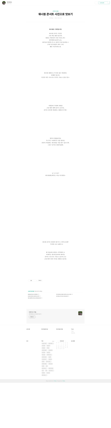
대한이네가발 (51, 413)
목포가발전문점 (51, 388)
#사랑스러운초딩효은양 (45, 388)
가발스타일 (50, 409)
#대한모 (43, 418)
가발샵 (48, 393)
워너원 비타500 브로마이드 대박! (33, 341)
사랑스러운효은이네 (45, 404)
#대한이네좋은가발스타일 (45, 409)
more (53, 386)
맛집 (43, 415)
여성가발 (48, 418)
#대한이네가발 (49, 400)
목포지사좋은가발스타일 (49, 406)
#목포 (43, 411)
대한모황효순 (10, 2)
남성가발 (43, 397)
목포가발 (43, 400)
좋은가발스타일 (44, 420)
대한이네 (50, 404)
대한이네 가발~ (33, 357)
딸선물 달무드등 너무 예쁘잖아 (33, 339)
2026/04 (62, 386)
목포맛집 (48, 397)
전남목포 (43, 393)
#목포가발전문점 (45, 402)
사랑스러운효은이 (51, 415)
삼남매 (50, 402)
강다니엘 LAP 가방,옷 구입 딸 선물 (62, 341)
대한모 (43, 406)
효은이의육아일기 (45, 413)
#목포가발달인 (44, 395)
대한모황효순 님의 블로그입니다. (35, 359)
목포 (46, 411)
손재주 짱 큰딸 (55, 11)
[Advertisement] (55, 285)
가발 (46, 415)
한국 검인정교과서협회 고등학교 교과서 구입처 (63, 339)
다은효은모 (50, 395)
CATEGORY (104, 2)
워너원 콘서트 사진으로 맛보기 (55, 14)
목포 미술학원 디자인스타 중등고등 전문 (34, 343)
